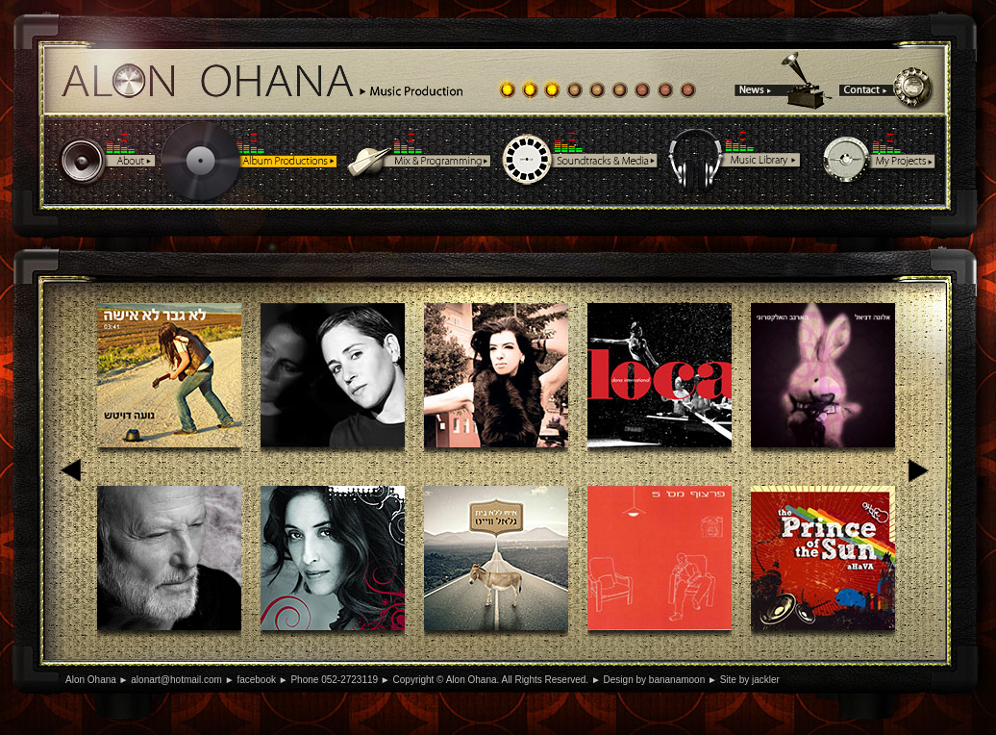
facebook (256, 679)
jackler (766, 679)
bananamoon (677, 679)
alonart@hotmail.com (176, 679)
